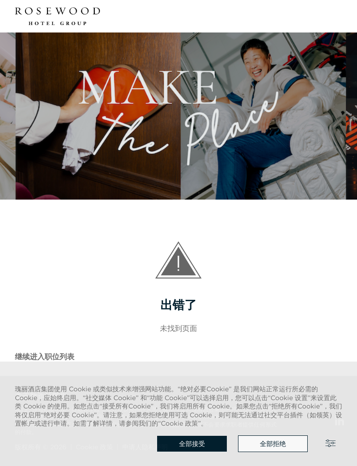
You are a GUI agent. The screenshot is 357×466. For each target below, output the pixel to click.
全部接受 (192, 444)
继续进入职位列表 (44, 356)
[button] (336, 16)
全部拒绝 (273, 444)
